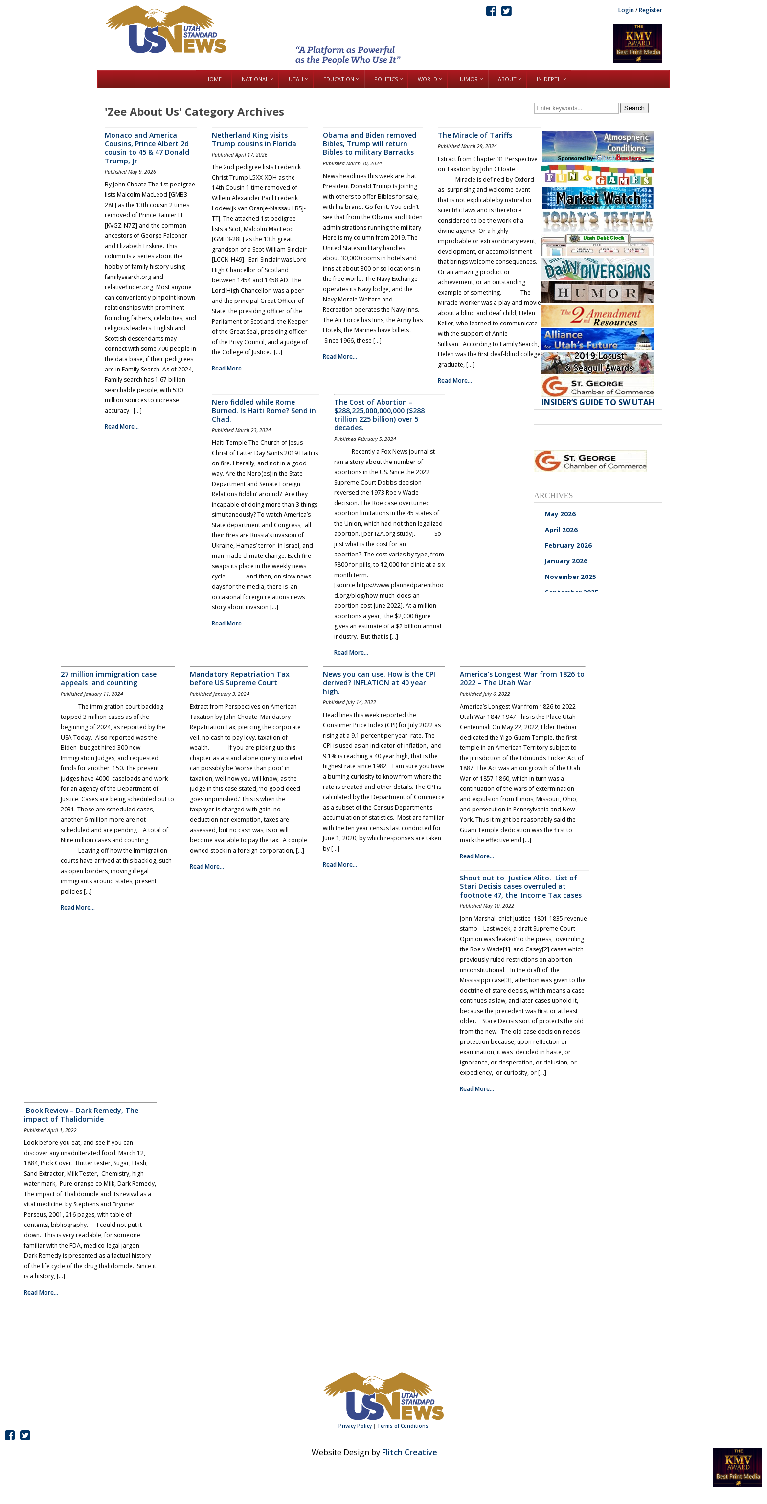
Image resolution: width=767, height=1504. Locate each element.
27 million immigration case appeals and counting (109, 679)
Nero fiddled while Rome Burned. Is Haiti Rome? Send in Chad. (264, 410)
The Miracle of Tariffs (475, 134)
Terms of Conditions (403, 1425)
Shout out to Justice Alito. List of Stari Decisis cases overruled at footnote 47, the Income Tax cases (521, 886)
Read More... (122, 426)
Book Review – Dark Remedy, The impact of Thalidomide (81, 1115)
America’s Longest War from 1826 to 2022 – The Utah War (522, 679)
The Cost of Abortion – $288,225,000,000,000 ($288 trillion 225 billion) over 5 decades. (379, 415)
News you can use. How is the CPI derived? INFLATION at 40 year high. (379, 683)
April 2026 (561, 529)
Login (626, 10)
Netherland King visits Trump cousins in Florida (254, 139)
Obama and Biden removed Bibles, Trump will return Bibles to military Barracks (369, 143)
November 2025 (570, 576)
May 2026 (560, 513)
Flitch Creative (409, 1452)
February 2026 (568, 545)
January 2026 (566, 560)
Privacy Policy (355, 1425)
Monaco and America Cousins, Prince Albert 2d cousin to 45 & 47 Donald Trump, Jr (147, 147)
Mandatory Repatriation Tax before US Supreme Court (240, 679)
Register (650, 10)
